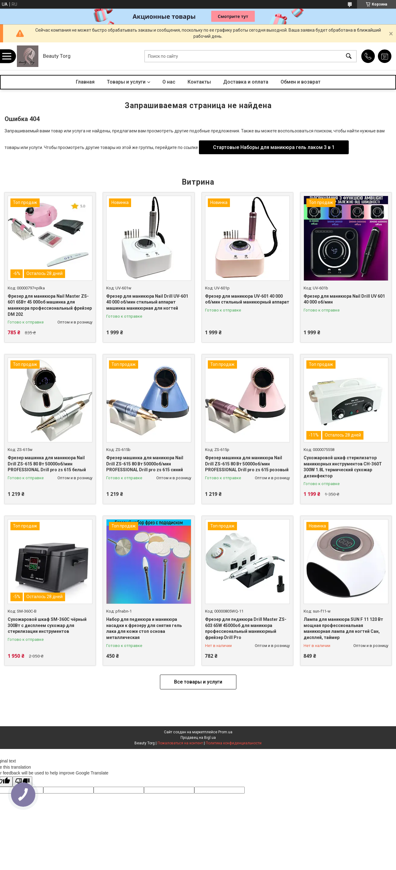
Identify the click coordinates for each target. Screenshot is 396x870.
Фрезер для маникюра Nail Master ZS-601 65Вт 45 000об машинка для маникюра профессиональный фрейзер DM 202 (50, 305)
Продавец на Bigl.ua (198, 737)
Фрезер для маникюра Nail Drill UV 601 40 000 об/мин (344, 299)
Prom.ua (225, 732)
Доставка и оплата (245, 82)
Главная (85, 82)
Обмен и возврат (300, 82)
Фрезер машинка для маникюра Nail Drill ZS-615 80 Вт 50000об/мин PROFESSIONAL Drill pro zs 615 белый (47, 463)
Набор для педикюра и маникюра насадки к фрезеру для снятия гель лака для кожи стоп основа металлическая (144, 628)
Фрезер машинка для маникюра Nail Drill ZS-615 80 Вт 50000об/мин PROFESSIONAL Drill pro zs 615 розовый (247, 463)
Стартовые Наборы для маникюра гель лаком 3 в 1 (274, 147)
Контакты (199, 82)
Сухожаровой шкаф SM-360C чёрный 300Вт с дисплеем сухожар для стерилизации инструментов (47, 625)
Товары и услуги (126, 82)
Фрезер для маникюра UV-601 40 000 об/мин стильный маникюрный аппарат (247, 299)
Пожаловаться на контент (180, 743)
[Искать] (348, 56)
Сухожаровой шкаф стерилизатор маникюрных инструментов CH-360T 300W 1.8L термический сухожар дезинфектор (343, 466)
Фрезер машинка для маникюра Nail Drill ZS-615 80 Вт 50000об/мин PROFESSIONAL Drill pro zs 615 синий (144, 463)
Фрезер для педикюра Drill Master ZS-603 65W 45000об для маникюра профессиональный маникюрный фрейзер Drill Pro (245, 628)
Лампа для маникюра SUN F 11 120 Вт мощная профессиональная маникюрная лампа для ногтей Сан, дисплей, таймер (343, 628)
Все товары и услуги (198, 682)
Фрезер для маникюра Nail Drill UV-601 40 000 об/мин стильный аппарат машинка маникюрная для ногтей (147, 302)
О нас (168, 82)
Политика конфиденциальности (234, 743)
